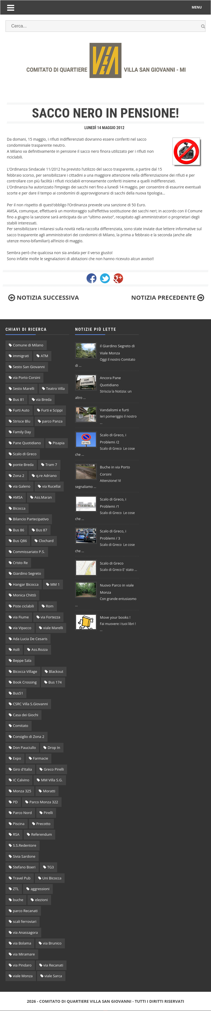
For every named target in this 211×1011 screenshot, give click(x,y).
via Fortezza (50, 617)
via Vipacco (22, 627)
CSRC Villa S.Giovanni (30, 703)
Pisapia (59, 442)
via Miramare (24, 954)
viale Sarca (53, 975)
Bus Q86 (20, 540)
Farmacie (40, 758)
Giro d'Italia (22, 769)
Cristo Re (20, 562)
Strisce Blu (21, 421)
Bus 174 (55, 682)
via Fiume (21, 617)
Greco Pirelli (54, 769)
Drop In (54, 747)
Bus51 (18, 693)
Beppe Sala (22, 660)
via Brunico (52, 943)
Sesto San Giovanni (29, 366)
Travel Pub (21, 878)
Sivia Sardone (24, 856)
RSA (16, 834)
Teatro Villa (55, 388)
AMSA (18, 497)
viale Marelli (53, 627)
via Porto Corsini (26, 377)
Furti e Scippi (52, 410)
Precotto (43, 823)
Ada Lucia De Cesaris (30, 638)
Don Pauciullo (24, 747)
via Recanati (53, 965)
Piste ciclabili (23, 606)
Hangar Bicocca (25, 584)
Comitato (20, 725)
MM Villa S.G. (51, 779)
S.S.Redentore (24, 845)
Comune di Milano (28, 345)
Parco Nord (22, 812)
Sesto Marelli (23, 388)
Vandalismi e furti (114, 409)
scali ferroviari (24, 921)
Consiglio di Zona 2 (28, 736)
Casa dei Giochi (25, 714)
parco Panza (52, 421)
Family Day (22, 431)
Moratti (49, 790)
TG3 (50, 867)
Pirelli (48, 812)
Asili (16, 649)
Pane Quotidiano (27, 442)
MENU (197, 7)
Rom (50, 606)
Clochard (46, 540)
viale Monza (23, 975)
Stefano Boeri (24, 867)
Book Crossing (25, 682)
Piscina (18, 823)
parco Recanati (25, 910)
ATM (44, 355)
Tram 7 (51, 464)
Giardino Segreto (27, 573)
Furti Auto (21, 410)
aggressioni (39, 888)
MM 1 (55, 584)
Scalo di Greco (25, 453)
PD (15, 801)
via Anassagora (25, 932)
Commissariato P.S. (29, 551)
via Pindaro (22, 965)
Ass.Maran (43, 497)
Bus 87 (41, 529)
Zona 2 (18, 475)
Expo (17, 758)
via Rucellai (51, 486)
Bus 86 (18, 529)
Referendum (41, 834)
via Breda (44, 399)
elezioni (41, 899)
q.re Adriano (46, 475)
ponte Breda (23, 464)
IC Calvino (21, 779)
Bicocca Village (25, 671)
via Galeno (21, 486)
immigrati (21, 355)
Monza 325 (22, 790)
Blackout (56, 671)
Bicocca (19, 508)
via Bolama (22, 943)
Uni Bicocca (52, 878)
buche (18, 899)
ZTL (16, 888)
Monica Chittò (24, 595)
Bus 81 (18, 399)
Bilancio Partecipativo (31, 518)
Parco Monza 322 (43, 801)
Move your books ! (115, 617)
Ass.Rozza (39, 649)
